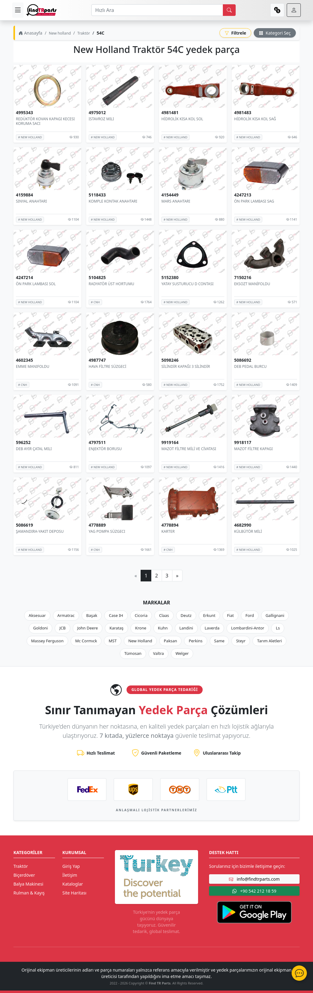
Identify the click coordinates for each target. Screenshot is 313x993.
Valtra (158, 653)
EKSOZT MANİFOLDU (252, 283)
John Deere (87, 628)
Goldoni (40, 628)
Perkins (195, 641)
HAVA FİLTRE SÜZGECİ (107, 366)
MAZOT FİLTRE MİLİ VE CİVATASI (188, 448)
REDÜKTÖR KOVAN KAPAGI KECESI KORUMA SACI (45, 121)
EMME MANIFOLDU (32, 366)
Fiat (230, 615)
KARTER (168, 531)
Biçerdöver (24, 875)
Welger (182, 653)
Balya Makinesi (28, 884)
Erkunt (209, 615)
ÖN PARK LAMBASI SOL (36, 283)
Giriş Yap (71, 866)
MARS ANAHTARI (175, 201)
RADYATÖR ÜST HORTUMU (111, 283)
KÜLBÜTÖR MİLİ (248, 531)
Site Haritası (74, 893)
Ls (278, 628)
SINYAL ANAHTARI (31, 201)
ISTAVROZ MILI (101, 118)
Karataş (116, 628)
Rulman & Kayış (29, 893)
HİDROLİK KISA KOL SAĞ (255, 118)
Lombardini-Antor (247, 628)
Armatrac (66, 615)
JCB (62, 628)
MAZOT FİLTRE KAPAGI (253, 448)
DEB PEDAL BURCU (250, 366)
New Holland (140, 641)
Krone (140, 628)
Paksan (170, 641)
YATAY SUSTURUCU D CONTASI (187, 283)
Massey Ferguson (47, 641)
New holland (60, 33)
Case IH (116, 615)
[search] (229, 10)
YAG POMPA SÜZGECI (107, 531)
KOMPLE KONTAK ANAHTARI (113, 201)
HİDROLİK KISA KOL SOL (182, 118)
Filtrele (235, 33)
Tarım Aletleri (269, 641)
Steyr (240, 641)
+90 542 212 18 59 (254, 891)
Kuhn (163, 628)
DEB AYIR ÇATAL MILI (34, 448)
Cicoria (141, 615)
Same (219, 641)
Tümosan (133, 653)
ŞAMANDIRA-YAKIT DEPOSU (40, 531)
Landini (186, 628)
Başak (91, 615)
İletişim (69, 875)
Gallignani (275, 615)
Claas (164, 615)
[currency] (277, 10)
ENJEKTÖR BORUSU (105, 448)
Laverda (212, 628)
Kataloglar (72, 884)
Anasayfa (30, 33)
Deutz (186, 615)
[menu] (18, 10)
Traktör (83, 33)
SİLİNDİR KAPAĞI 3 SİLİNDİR (185, 366)
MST (112, 641)
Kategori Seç (275, 33)
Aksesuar (37, 615)
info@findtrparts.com (254, 879)
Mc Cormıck (86, 641)
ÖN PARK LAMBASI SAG (254, 201)
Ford (249, 615)
